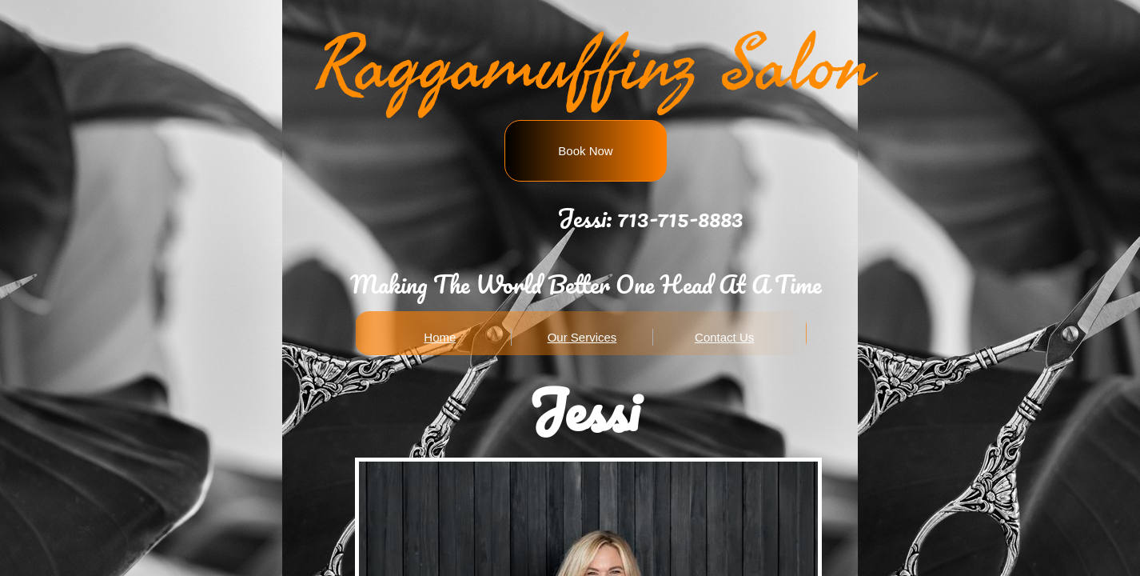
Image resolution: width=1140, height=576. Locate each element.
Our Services (582, 337)
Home (440, 337)
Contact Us (724, 337)
